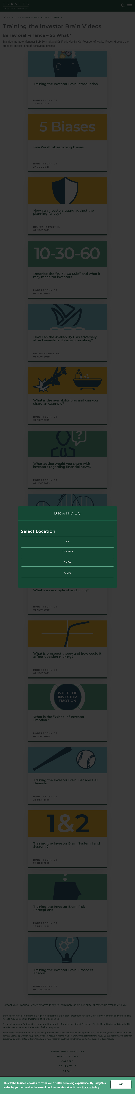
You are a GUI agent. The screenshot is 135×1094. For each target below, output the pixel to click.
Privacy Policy (90, 1087)
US (67, 540)
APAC (67, 573)
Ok (125, 1085)
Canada (67, 551)
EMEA (67, 562)
